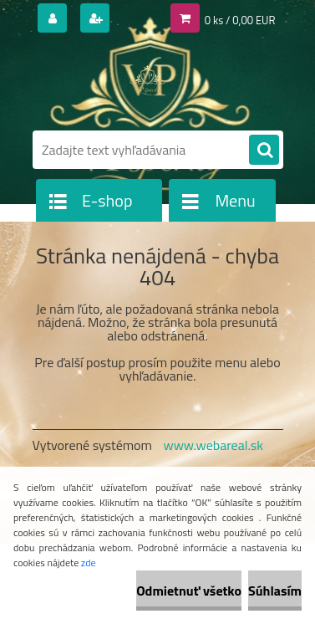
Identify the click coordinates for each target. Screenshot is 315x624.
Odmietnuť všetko (188, 591)
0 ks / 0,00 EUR (240, 20)
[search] (264, 150)
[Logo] (147, 82)
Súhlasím (275, 591)
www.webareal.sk (213, 445)
